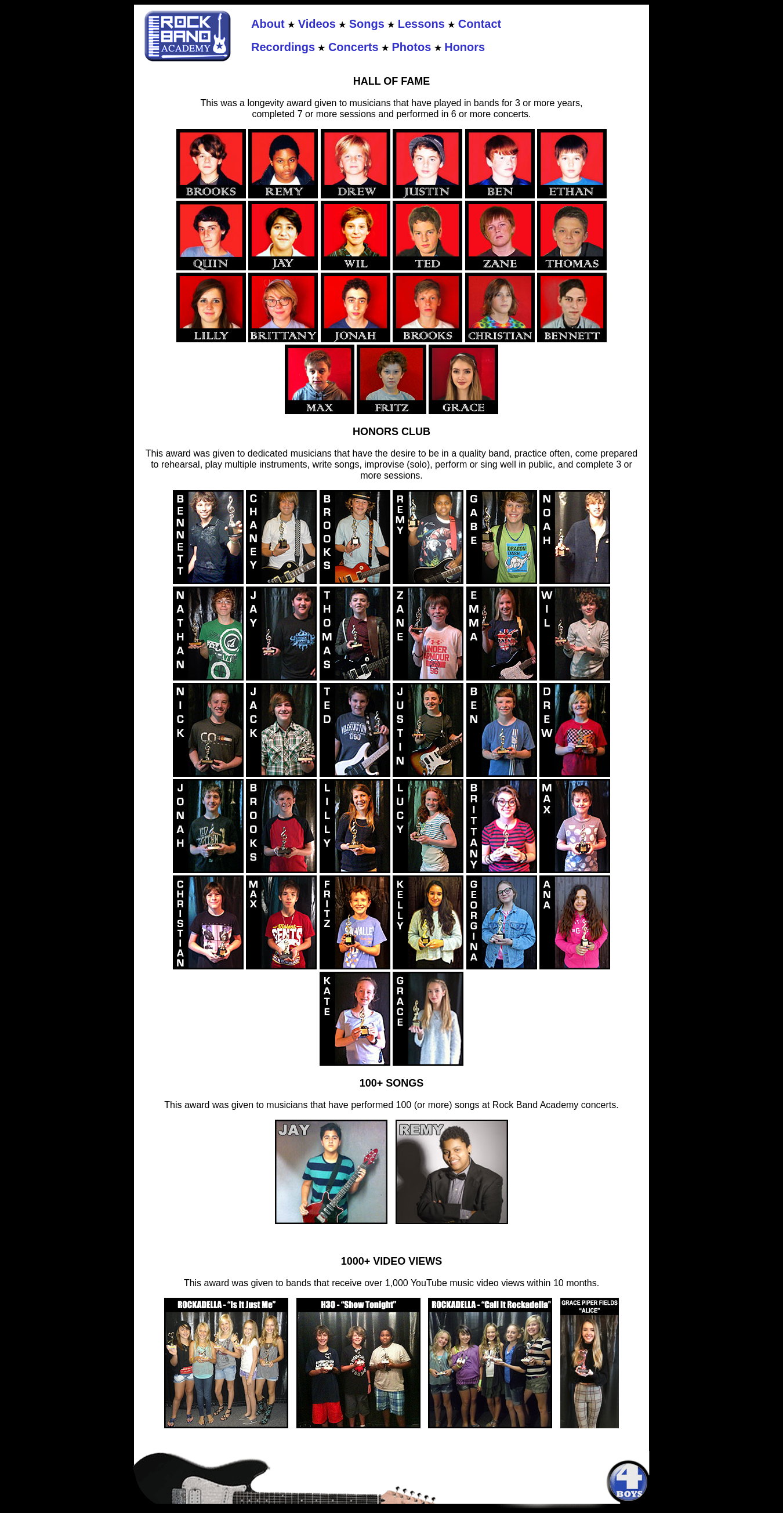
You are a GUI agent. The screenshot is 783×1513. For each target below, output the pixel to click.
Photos (412, 47)
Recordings (283, 47)
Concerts (353, 47)
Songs (367, 23)
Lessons (421, 23)
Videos (317, 23)
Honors (464, 47)
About (268, 23)
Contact (479, 23)
